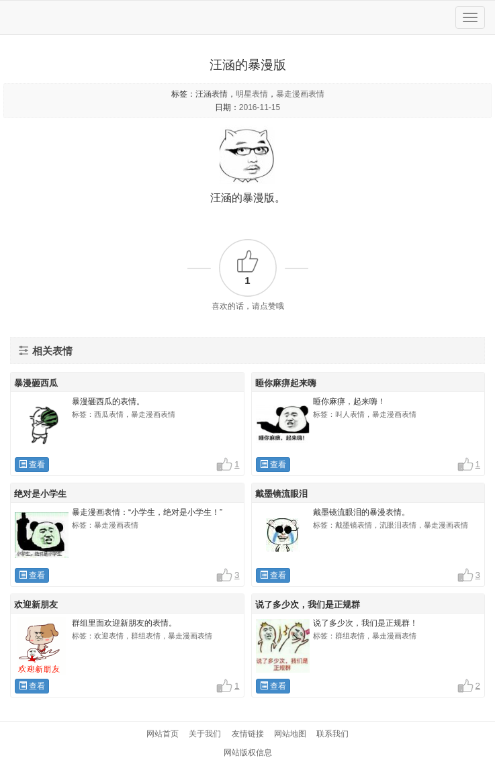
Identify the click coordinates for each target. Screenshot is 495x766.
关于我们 (205, 733)
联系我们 (332, 733)
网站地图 (290, 733)
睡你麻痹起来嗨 (285, 383)
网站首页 (162, 733)
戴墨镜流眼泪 (281, 494)
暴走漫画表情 (300, 94)
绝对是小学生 (40, 494)
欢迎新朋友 (36, 605)
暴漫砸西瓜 (36, 383)
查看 (32, 464)
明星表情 (252, 94)
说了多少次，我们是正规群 (307, 605)
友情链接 (248, 733)
